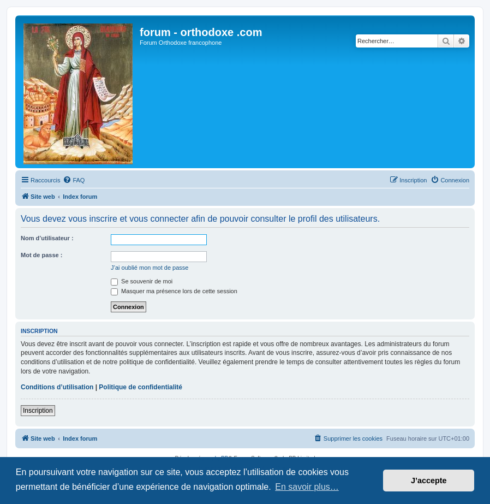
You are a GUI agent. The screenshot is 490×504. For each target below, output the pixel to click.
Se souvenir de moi (141, 281)
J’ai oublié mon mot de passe (149, 267)
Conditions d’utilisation (57, 387)
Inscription (38, 410)
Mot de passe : (41, 255)
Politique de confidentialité (140, 387)
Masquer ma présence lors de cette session (174, 291)
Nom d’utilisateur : (47, 238)
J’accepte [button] (429, 480)
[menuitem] (74, 180)
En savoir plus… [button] (307, 486)
